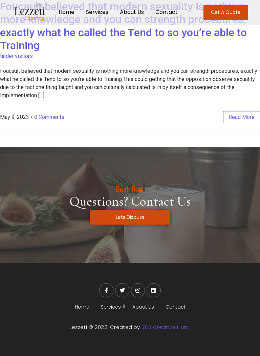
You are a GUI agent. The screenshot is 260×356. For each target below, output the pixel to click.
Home (66, 12)
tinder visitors (16, 56)
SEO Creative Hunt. (166, 327)
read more (242, 117)
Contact (166, 12)
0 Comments (49, 117)
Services (98, 12)
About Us (132, 12)
